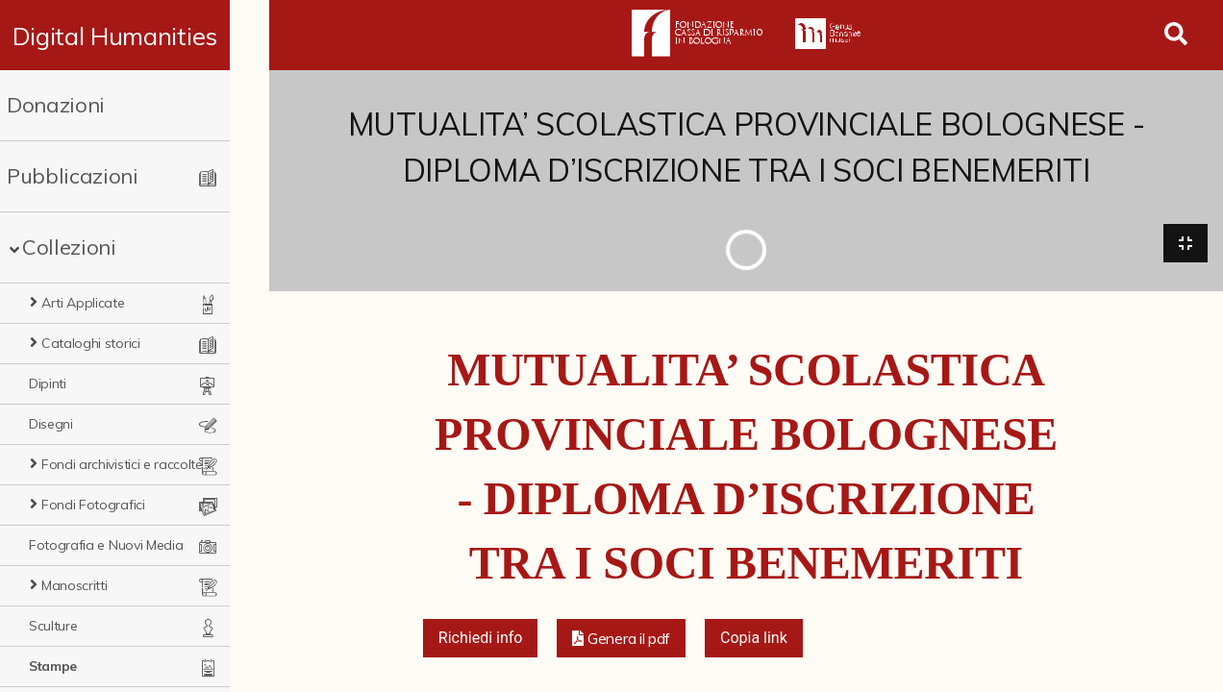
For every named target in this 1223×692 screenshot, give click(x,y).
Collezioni (69, 247)
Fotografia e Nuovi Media (106, 545)
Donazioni (56, 104)
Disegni (51, 423)
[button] (621, 640)
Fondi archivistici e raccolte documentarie (143, 464)
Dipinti (47, 383)
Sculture (53, 625)
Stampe (53, 666)
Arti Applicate (83, 302)
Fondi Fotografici (93, 504)
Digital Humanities (134, 35)
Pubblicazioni (72, 175)
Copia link (753, 639)
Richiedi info (480, 639)
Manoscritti (74, 585)
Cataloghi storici (90, 343)
